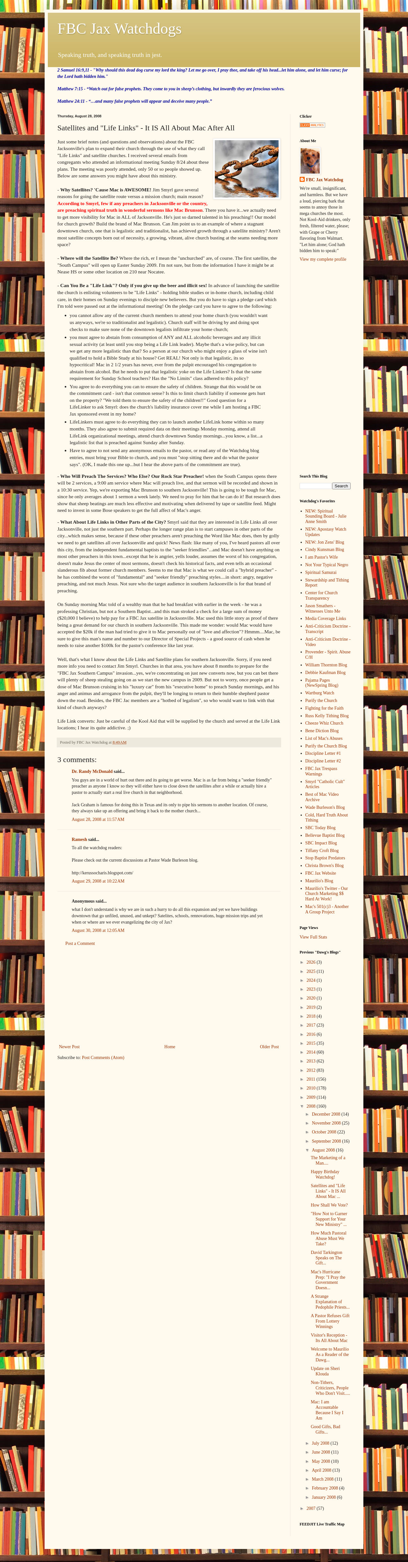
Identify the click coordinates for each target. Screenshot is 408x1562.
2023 (312, 989)
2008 (312, 1106)
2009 (312, 1097)
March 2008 (323, 1479)
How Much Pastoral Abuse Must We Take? (328, 1238)
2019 (312, 1007)
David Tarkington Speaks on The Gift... (326, 1258)
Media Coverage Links (325, 618)
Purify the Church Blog (326, 746)
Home (169, 1046)
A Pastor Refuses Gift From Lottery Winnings (330, 1321)
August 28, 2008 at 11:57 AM (98, 819)
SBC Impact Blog (321, 843)
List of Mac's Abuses (324, 738)
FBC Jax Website (320, 873)
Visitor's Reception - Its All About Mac (329, 1338)
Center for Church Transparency (321, 595)
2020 (312, 998)
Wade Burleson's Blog (325, 807)
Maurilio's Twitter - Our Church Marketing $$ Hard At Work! (326, 894)
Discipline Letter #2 (323, 761)
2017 (312, 1025)
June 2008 (321, 1452)
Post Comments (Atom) (103, 1057)
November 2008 (327, 1123)
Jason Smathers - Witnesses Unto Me (322, 608)
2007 (312, 1508)
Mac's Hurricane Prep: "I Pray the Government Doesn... (328, 1280)
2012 (312, 1070)
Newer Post (69, 1046)
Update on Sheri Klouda (325, 1371)
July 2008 (321, 1443)
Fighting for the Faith (324, 708)
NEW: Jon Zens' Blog (324, 542)
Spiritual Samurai (321, 572)
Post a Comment (80, 943)
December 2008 (326, 1114)
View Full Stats (313, 937)
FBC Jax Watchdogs (119, 28)
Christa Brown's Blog (324, 865)
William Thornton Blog (326, 665)
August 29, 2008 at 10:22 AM (98, 881)
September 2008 (327, 1141)
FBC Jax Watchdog (324, 179)
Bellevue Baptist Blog (325, 835)
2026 (312, 962)
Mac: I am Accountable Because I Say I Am (327, 1410)
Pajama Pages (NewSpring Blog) (322, 683)
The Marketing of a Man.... (328, 1160)
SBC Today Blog (320, 827)
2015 (312, 1043)
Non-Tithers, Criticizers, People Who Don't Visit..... (330, 1388)
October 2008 (324, 1132)
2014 (312, 1052)
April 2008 (322, 1470)
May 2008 (321, 1461)
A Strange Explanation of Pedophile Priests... (330, 1302)
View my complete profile (323, 259)
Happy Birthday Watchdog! (325, 1174)
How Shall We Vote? (329, 1205)
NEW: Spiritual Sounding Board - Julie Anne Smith (326, 516)
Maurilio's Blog (319, 880)
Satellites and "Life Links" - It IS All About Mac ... (328, 1191)
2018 (312, 1016)
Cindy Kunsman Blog (324, 549)
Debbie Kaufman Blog (325, 672)
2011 (312, 1079)
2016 (312, 1034)
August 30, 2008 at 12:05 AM (98, 930)
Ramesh (79, 839)
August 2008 (324, 1150)
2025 (312, 971)
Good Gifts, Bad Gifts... (325, 1429)
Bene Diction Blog (322, 730)
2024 (312, 980)
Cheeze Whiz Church (324, 723)
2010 (312, 1088)
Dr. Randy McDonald (92, 771)
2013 (312, 1061)
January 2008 (324, 1497)
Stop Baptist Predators (325, 858)
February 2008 (325, 1488)
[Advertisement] (169, 995)
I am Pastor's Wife (321, 557)
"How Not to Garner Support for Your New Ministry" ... (329, 1219)
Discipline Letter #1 (323, 753)
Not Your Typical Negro (326, 564)
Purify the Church (321, 700)
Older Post (269, 1046)
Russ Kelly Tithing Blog (327, 715)
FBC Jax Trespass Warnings (321, 771)
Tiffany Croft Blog (322, 850)
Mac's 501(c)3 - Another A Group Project (327, 909)
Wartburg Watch (319, 693)
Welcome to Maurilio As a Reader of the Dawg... (330, 1354)
